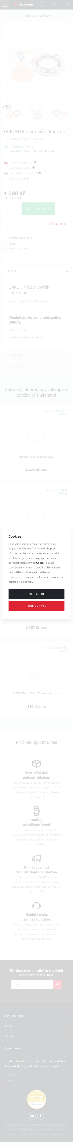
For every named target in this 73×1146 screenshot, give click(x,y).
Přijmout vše (36, 606)
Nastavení (36, 594)
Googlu (40, 563)
